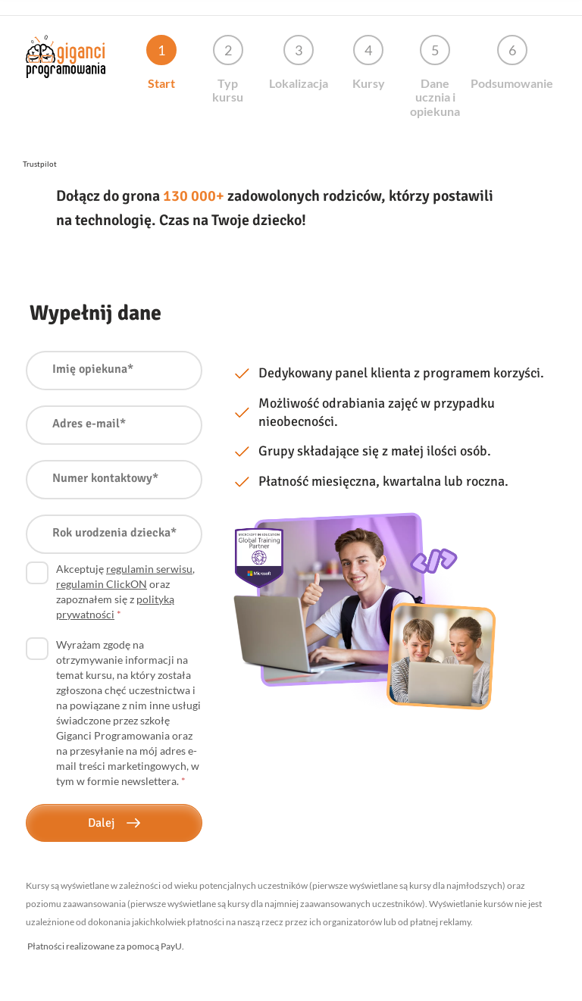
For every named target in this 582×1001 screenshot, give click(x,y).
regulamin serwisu (149, 568)
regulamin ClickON (101, 583)
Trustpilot (40, 163)
